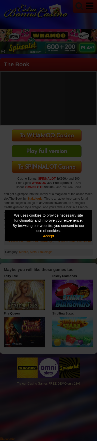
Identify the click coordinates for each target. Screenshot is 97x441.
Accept (48, 236)
